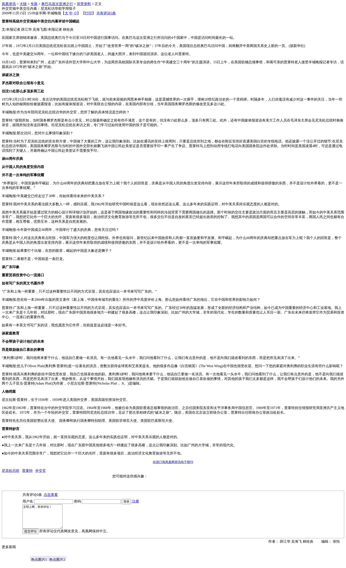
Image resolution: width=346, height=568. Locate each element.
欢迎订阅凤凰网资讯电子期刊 (173, 462)
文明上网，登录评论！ (45, 518)
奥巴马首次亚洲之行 (57, 4)
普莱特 (27, 471)
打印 (88, 13)
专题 (34, 4)
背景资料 (84, 4)
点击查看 (51, 495)
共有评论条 (106, 13)
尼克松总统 (10, 471)
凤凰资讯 (9, 4)
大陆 (23, 4)
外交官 (40, 471)
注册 (135, 501)
